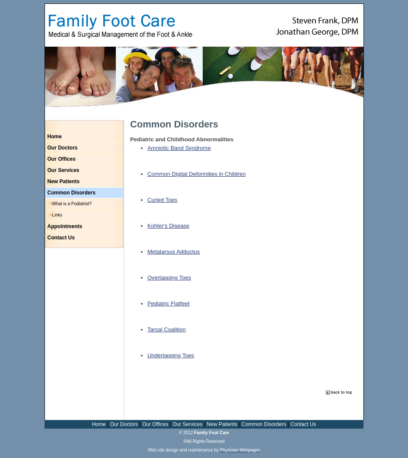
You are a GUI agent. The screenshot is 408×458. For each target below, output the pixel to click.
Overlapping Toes (169, 277)
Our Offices (62, 159)
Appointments (65, 226)
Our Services (64, 170)
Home (55, 137)
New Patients (64, 181)
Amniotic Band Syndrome (179, 148)
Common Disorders (72, 193)
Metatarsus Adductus (173, 251)
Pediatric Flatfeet (168, 303)
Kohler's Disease (168, 226)
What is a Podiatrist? (72, 203)
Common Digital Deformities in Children (196, 174)
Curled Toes (162, 200)
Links (57, 215)
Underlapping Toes (170, 355)
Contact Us (61, 238)
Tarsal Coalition (166, 329)
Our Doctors (63, 148)
